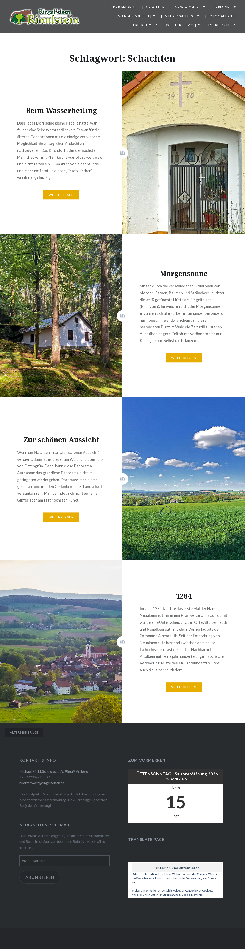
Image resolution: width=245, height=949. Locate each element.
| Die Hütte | (154, 7)
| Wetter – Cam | (180, 25)
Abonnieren (40, 877)
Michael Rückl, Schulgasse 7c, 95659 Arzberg (53, 771)
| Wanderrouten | (134, 16)
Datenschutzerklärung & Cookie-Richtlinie (177, 894)
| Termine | (221, 7)
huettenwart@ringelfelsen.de (41, 783)
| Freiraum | (142, 25)
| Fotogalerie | (220, 16)
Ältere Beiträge (24, 732)
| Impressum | (219, 25)
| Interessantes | (178, 16)
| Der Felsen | (124, 7)
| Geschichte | (187, 7)
